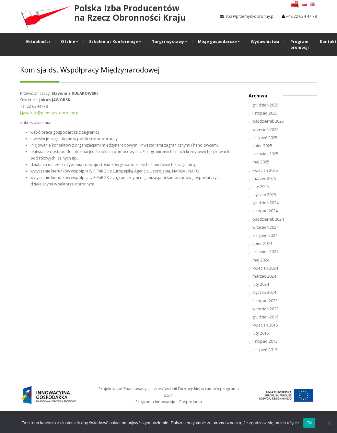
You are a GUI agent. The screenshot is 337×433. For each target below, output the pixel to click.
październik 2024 (268, 219)
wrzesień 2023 (265, 309)
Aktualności (38, 41)
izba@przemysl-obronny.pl (247, 16)
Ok (309, 422)
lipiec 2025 (262, 146)
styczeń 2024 (264, 292)
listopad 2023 (265, 301)
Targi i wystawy (168, 41)
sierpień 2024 (264, 235)
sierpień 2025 (264, 137)
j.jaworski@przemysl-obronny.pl (49, 113)
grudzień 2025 (265, 105)
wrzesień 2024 (265, 227)
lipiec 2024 (262, 243)
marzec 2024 (264, 276)
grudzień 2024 (265, 202)
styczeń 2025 (264, 194)
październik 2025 (268, 121)
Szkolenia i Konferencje (113, 41)
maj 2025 (260, 162)
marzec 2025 (264, 178)
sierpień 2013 (264, 349)
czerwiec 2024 (265, 251)
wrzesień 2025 (265, 129)
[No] (329, 423)
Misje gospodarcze (217, 41)
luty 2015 (260, 333)
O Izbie (68, 41)
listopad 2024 (265, 211)
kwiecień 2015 (265, 325)
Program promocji (299, 44)
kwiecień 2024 (265, 268)
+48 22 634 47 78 (301, 16)
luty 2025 (260, 186)
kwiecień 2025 (265, 170)
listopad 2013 (265, 341)
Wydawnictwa (265, 41)
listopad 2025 (265, 113)
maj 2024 (260, 260)
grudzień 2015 (265, 317)
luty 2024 (260, 284)
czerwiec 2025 (265, 154)
